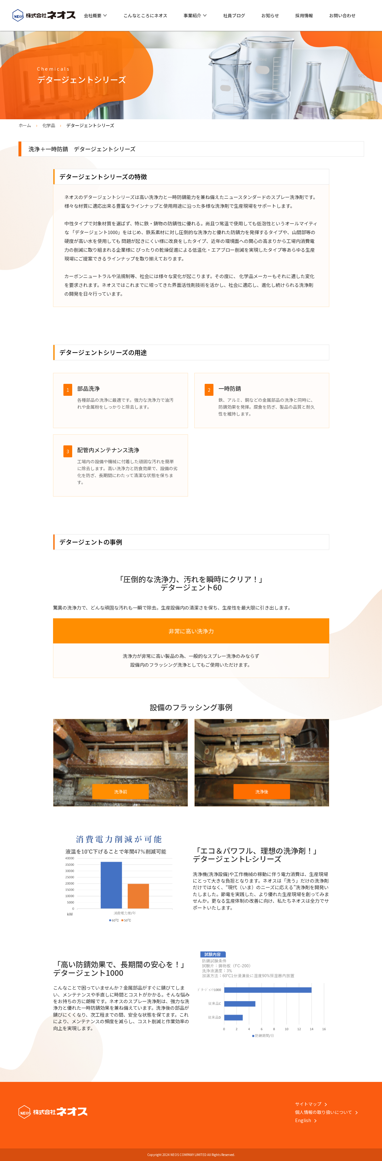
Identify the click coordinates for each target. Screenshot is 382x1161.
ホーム (25, 125)
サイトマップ (311, 1104)
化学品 (48, 125)
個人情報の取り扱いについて (326, 1112)
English (306, 1120)
